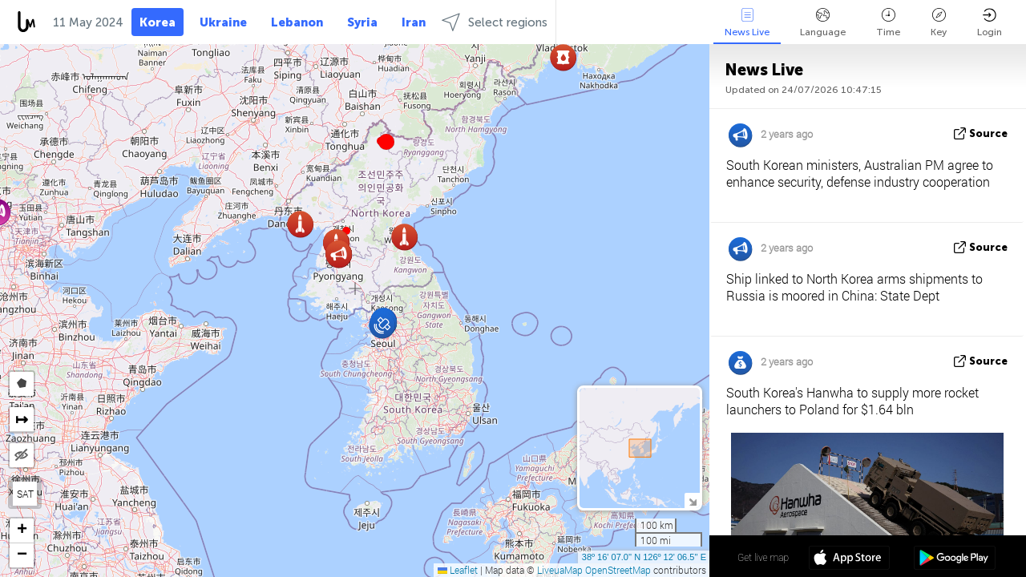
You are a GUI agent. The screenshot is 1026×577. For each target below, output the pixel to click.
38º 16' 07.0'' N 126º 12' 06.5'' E (644, 557)
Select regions (494, 22)
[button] (386, 142)
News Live (747, 23)
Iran (414, 22)
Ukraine (223, 22)
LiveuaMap (560, 569)
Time (888, 23)
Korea (157, 22)
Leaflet (458, 569)
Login (989, 23)
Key (939, 23)
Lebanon (297, 22)
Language (823, 23)
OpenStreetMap (618, 569)
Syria (362, 22)
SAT (25, 493)
